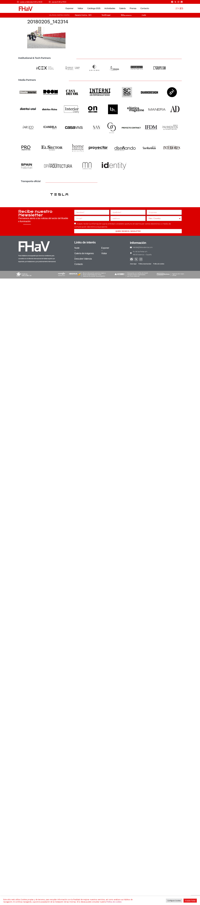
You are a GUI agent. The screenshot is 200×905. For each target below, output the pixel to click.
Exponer (69, 8)
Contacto (144, 8)
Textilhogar (106, 15)
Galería (122, 8)
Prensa (133, 8)
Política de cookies (113, 902)
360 (126, 15)
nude (144, 15)
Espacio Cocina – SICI (83, 15)
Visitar (80, 8)
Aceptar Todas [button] (190, 901)
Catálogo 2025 (93, 8)
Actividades (109, 8)
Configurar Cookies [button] (174, 901)
